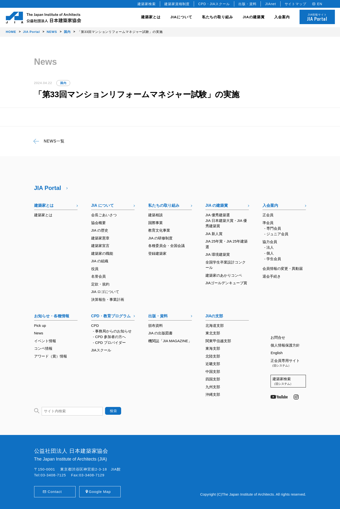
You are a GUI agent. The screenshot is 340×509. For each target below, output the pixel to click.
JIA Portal (47, 188)
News (38, 333)
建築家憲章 (100, 238)
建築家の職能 (102, 253)
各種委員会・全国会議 (166, 246)
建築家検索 (146, 4)
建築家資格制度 (177, 4)
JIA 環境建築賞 (217, 254)
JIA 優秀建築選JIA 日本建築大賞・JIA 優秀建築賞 (226, 220)
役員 (94, 269)
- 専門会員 (272, 228)
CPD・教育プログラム (111, 316)
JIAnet (270, 4)
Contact (55, 492)
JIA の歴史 (99, 230)
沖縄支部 (212, 394)
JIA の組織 (99, 261)
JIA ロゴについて (105, 292)
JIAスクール (101, 350)
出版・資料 (247, 4)
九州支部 (212, 387)
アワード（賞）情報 (50, 356)
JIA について (102, 205)
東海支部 (212, 348)
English (276, 353)
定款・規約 (100, 284)
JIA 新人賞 (214, 234)
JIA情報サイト (317, 17)
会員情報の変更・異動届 (282, 268)
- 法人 (269, 247)
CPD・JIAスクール (214, 4)
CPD (95, 325)
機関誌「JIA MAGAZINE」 (170, 341)
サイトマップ (295, 4)
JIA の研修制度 (160, 238)
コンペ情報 (43, 348)
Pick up (40, 325)
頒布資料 (155, 325)
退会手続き (271, 276)
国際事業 (155, 223)
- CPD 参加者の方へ (109, 337)
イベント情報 (45, 341)
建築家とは (151, 17)
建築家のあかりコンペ (223, 275)
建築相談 (155, 215)
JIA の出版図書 (160, 333)
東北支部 (212, 333)
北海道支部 (214, 325)
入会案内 (270, 205)
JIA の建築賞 (216, 205)
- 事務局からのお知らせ (112, 331)
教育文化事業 (159, 230)
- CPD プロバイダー (109, 342)
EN (319, 4)
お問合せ (278, 337)
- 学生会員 (272, 259)
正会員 (267, 215)
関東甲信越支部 (218, 341)
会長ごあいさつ (104, 215)
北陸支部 (212, 356)
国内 (63, 83)
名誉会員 (98, 276)
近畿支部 (212, 364)
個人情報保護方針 (285, 345)
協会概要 (98, 223)
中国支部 (212, 371)
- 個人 (269, 253)
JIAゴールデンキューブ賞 (226, 283)
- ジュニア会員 (276, 234)
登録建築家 (157, 253)
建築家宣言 (100, 246)
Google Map (100, 492)
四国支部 (212, 379)
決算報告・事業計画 (107, 299)
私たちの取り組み (163, 205)
